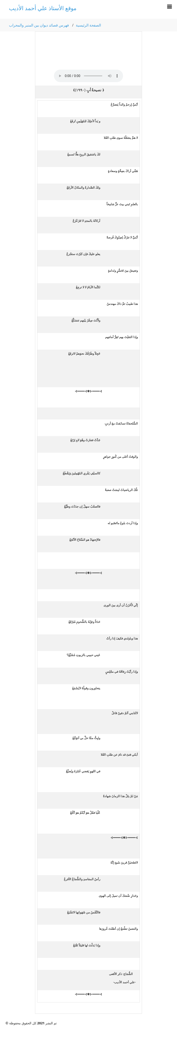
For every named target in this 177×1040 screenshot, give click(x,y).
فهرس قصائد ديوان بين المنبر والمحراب (39, 25)
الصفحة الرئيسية (88, 25)
